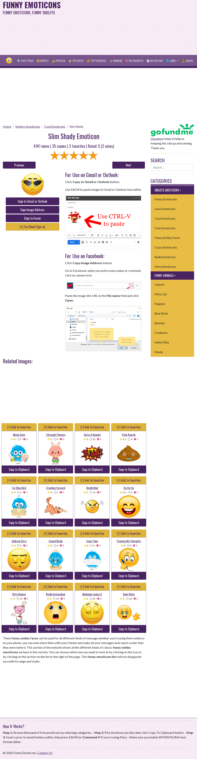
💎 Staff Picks (25, 61)
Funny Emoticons (165, 199)
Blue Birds (161, 313)
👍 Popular (58, 61)
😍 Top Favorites (96, 61)
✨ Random (115, 61)
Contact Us (44, 753)
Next (128, 165)
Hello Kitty (161, 342)
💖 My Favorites (134, 61)
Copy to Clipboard (19, 469)
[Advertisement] (132, 27)
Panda (158, 352)
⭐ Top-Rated (76, 61)
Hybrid (159, 284)
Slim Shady (76, 126)
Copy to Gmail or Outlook (32, 201)
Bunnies (159, 323)
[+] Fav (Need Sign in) (32, 226)
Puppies (159, 304)
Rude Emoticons (165, 257)
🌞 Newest (43, 61)
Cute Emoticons (164, 228)
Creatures (161, 332)
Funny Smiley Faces (167, 237)
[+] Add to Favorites (19, 427)
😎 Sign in (187, 61)
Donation (157, 138)
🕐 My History (154, 61)
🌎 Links (171, 61)
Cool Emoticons (54, 126)
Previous (19, 165)
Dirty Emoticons (165, 266)
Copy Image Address (32, 209)
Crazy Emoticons (165, 247)
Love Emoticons (164, 209)
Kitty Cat (160, 294)
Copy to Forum (32, 218)
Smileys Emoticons (27, 126)
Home (7, 126)
